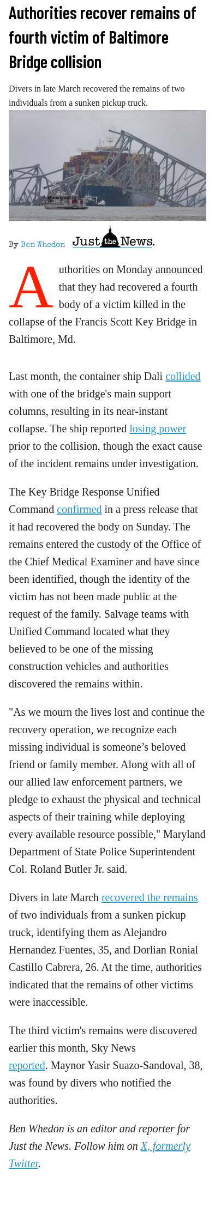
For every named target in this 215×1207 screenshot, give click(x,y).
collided (182, 376)
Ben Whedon (43, 245)
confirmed (79, 509)
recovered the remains (149, 897)
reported (27, 1065)
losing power (157, 428)
